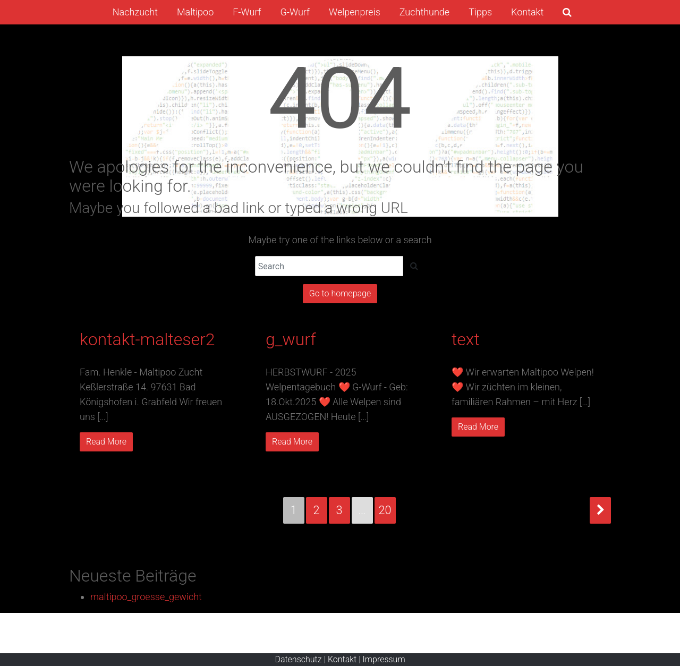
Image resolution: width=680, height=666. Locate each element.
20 (385, 510)
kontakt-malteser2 (147, 339)
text (466, 339)
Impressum (384, 659)
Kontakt (342, 659)
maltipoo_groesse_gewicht (146, 596)
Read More (106, 442)
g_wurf (291, 339)
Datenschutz (298, 659)
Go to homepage (340, 293)
